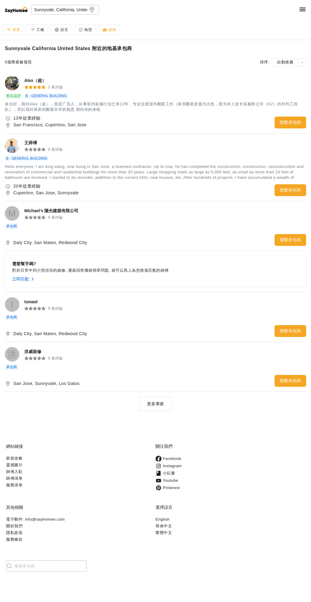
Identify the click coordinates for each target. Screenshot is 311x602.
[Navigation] (302, 9)
